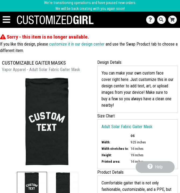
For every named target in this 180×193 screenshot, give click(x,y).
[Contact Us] (151, 20)
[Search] (162, 20)
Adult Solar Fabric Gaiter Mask (127, 126)
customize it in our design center (77, 44)
